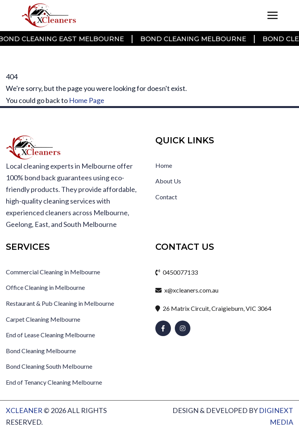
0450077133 (176, 272)
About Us (168, 181)
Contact (166, 196)
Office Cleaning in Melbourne (45, 287)
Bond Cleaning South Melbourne (49, 366)
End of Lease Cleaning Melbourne (50, 334)
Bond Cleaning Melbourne (193, 39)
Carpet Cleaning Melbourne (43, 319)
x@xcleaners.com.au (186, 290)
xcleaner (24, 410)
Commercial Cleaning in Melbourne (53, 271)
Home (163, 165)
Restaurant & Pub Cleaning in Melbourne (60, 303)
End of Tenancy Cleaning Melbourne (54, 382)
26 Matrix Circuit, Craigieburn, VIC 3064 (213, 308)
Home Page (86, 100)
